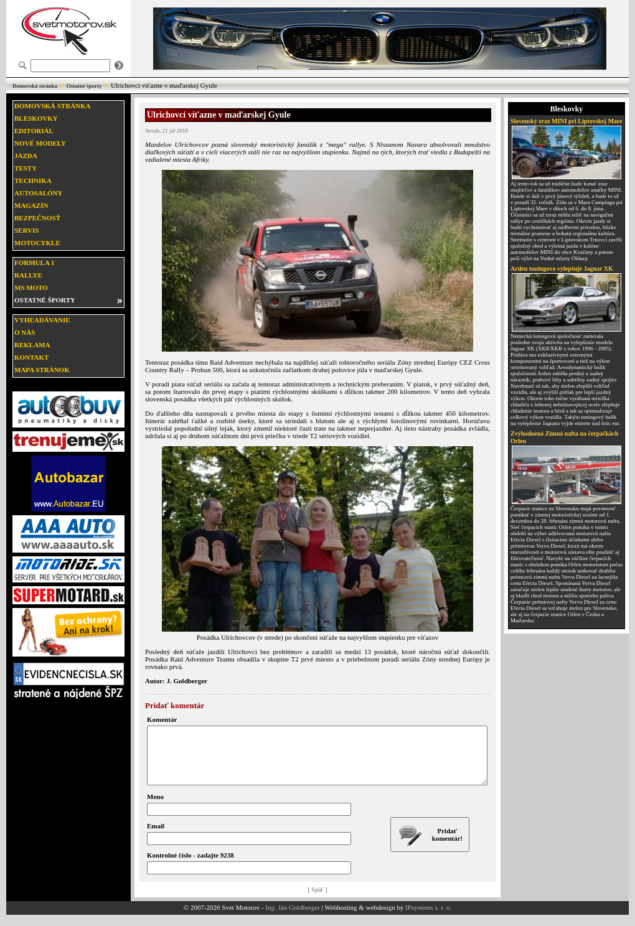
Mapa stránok (42, 369)
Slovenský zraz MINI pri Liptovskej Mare (566, 121)
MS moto (31, 287)
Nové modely (40, 143)
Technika (33, 180)
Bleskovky (36, 118)
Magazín (31, 205)
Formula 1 (34, 262)
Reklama (32, 344)
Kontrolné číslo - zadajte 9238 (190, 866)
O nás (24, 332)
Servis (26, 230)
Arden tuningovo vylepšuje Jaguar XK (561, 268)
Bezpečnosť (37, 218)
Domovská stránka (34, 86)
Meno (155, 807)
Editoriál (34, 130)
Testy (25, 168)
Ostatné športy (84, 86)
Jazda (25, 155)
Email (155, 837)
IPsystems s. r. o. (428, 918)
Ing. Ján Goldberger (292, 918)
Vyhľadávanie (42, 320)
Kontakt (31, 357)
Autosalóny (38, 193)
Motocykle (37, 242)
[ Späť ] (317, 900)
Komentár (162, 719)
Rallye (28, 275)
